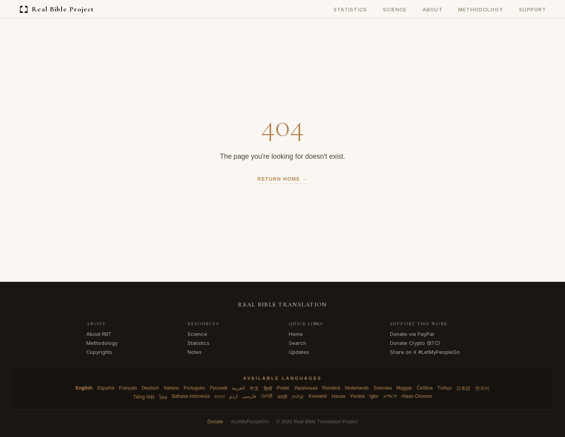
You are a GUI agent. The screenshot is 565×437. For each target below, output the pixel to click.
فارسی (249, 396)
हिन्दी (268, 389)
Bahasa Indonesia (191, 396)
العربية (238, 388)
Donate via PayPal (412, 334)
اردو (233, 396)
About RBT (98, 334)
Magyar (404, 388)
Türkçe (444, 388)
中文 (254, 388)
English (84, 388)
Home (296, 334)
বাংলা (219, 397)
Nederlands (357, 388)
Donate (215, 421)
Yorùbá (357, 396)
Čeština (425, 388)
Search (297, 343)
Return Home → (282, 179)
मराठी (282, 397)
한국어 (482, 388)
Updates (299, 352)
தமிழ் (298, 396)
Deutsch (150, 388)
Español (105, 388)
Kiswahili (317, 396)
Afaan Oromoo (416, 396)
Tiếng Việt (143, 397)
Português (194, 388)
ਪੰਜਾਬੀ (267, 396)
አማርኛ (390, 396)
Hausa (338, 396)
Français (128, 388)
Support (532, 10)
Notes (195, 352)
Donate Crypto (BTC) (415, 343)
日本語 (463, 388)
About (433, 10)
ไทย (163, 397)
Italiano (171, 388)
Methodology (480, 10)
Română (331, 388)
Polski (283, 388)
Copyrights (99, 352)
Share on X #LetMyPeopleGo (425, 352)
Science (395, 10)
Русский (219, 388)
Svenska (383, 388)
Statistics (350, 10)
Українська (305, 388)
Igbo (373, 396)
